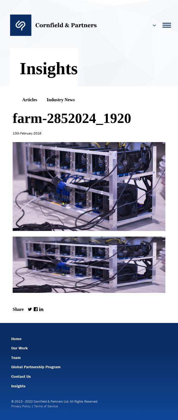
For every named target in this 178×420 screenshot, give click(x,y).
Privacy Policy (21, 406)
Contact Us (21, 376)
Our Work (19, 348)
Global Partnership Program (36, 366)
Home (16, 338)
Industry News (61, 100)
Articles (29, 100)
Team (16, 357)
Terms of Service (46, 406)
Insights (18, 385)
